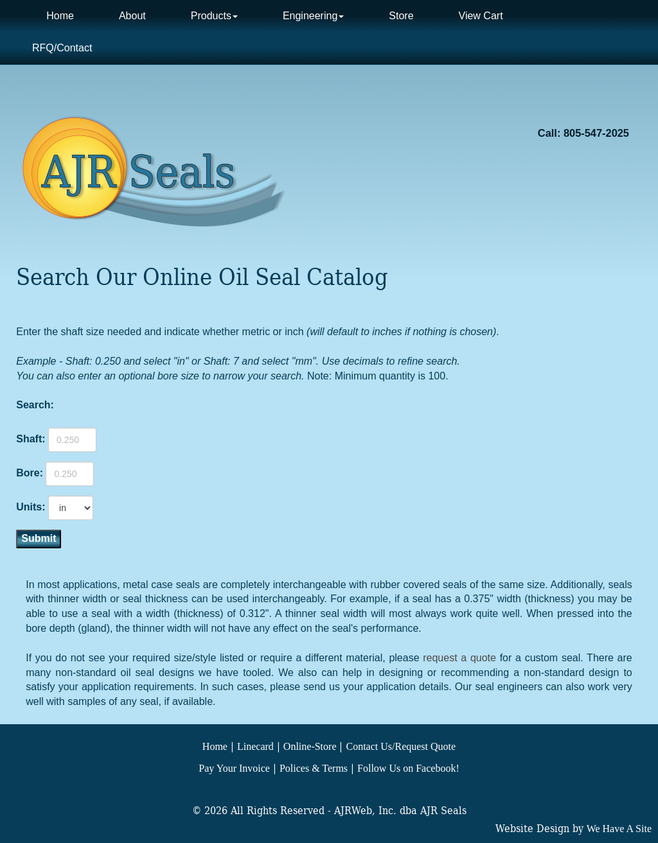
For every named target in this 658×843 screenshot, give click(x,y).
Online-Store (310, 746)
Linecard (255, 746)
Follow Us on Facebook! (408, 768)
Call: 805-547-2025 (583, 133)
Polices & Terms (314, 768)
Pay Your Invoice (234, 768)
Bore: (29, 472)
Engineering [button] (313, 15)
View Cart (481, 15)
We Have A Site (619, 828)
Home (60, 15)
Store (401, 15)
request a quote (459, 657)
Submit (38, 538)
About (132, 15)
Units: (30, 506)
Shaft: (30, 438)
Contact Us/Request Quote (401, 746)
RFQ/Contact (62, 47)
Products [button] (214, 15)
